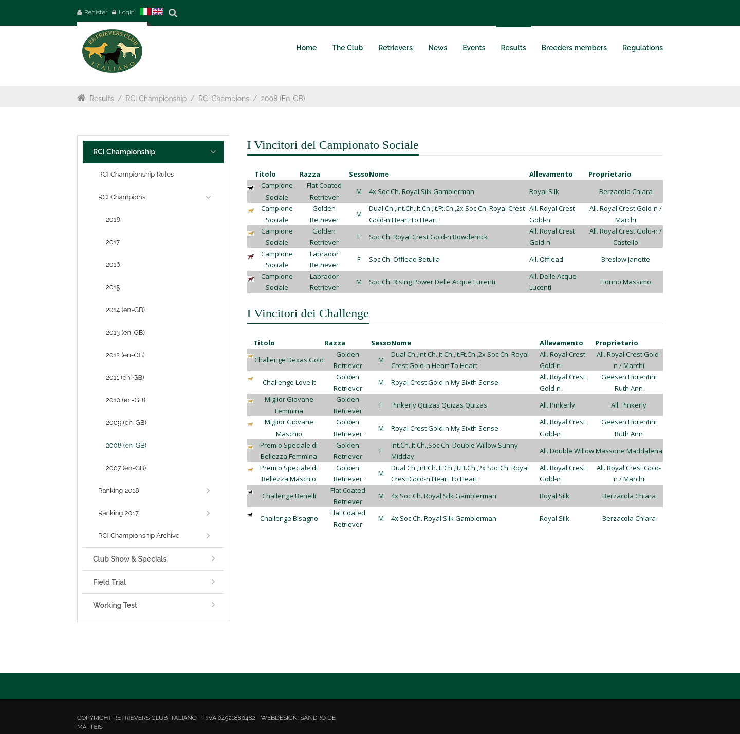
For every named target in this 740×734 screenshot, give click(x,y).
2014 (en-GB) (125, 310)
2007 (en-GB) (126, 468)
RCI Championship (156, 98)
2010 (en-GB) (125, 400)
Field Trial (109, 582)
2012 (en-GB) (125, 355)
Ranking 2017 (118, 513)
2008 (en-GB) (283, 98)
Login (127, 12)
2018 (113, 219)
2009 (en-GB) (126, 423)
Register (95, 12)
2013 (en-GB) (125, 332)
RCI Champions (223, 98)
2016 (113, 264)
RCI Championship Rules (136, 174)
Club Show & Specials (129, 559)
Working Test (115, 605)
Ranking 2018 (118, 490)
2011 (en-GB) (125, 377)
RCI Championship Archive (138, 535)
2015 (113, 287)
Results (101, 98)
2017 (113, 242)
